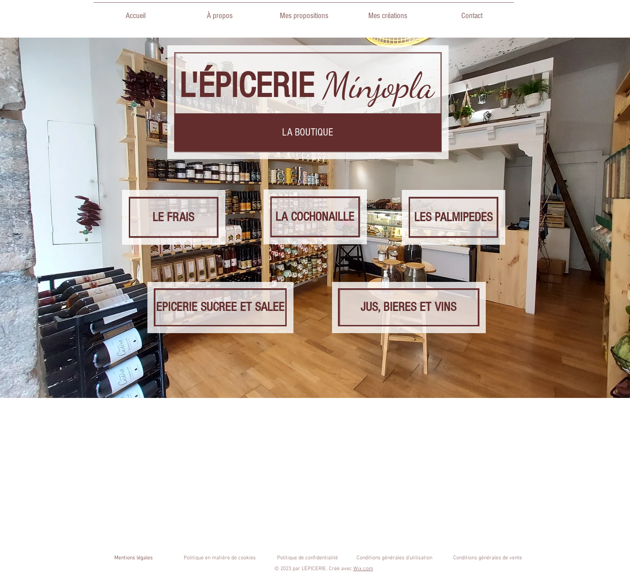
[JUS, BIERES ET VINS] (408, 307)
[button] (307, 132)
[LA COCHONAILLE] (315, 217)
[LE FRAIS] (173, 217)
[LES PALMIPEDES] (453, 217)
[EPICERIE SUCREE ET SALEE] (220, 307)
